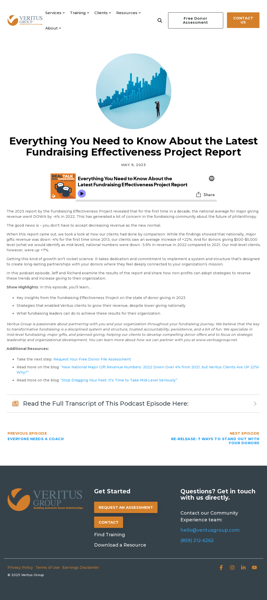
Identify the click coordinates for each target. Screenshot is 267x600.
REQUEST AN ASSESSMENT (126, 507)
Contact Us (243, 20)
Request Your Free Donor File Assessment (92, 359)
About (53, 28)
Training (79, 12)
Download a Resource (120, 545)
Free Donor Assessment (195, 20)
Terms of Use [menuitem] (47, 567)
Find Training (109, 534)
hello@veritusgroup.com (210, 530)
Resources (128, 12)
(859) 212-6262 (197, 540)
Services (55, 12)
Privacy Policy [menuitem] (20, 567)
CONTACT (109, 522)
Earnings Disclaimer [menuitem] (80, 567)
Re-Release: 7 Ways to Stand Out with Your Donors (215, 441)
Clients (102, 12)
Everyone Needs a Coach (36, 439)
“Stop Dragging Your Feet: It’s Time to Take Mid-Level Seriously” (118, 380)
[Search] (160, 20)
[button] (221, 568)
